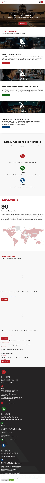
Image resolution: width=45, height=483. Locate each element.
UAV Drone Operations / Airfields (8, 394)
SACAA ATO (3, 425)
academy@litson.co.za (11, 439)
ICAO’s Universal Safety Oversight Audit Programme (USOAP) (14, 357)
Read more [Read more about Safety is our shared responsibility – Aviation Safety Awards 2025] (4, 299)
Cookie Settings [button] (5, 480)
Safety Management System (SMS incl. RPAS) (10, 428)
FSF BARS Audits (5, 395)
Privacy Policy (35, 478)
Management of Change (6, 435)
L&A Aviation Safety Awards (7, 400)
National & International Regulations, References (11, 397)
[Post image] (22, 276)
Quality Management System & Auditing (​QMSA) (11, 429)
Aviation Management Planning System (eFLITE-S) (11, 463)
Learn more (6, 62)
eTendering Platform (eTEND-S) (7, 470)
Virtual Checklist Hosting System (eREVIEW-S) (11, 469)
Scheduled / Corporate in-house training (9, 436)
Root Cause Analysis (5, 433)
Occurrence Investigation (6, 432)
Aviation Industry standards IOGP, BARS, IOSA (11, 398)
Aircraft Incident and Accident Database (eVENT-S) (11, 466)
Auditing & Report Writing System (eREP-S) (10, 467)
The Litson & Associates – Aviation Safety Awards (12, 349)
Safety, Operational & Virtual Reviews (9, 390)
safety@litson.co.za (10, 403)
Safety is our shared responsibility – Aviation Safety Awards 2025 (19, 292)
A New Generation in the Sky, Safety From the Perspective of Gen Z (19, 331)
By (4, 296)
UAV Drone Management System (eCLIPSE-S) (10, 473)
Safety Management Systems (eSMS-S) (9, 462)
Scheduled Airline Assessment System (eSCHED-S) (12, 465)
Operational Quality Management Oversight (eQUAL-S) (12, 472)
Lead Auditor (4, 431)
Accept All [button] (12, 480)
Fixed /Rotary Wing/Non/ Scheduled (9, 393)
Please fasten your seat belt (7, 353)
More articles (5, 361)
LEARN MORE (22, 23)
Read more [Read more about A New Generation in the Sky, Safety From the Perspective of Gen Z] (4, 338)
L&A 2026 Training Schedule (7, 426)
